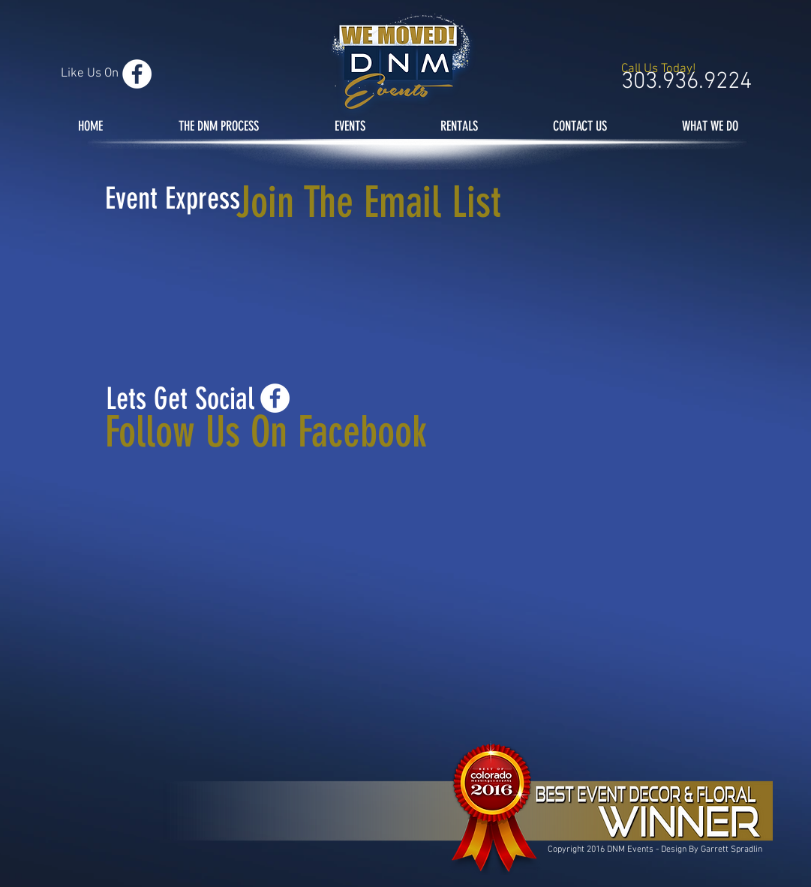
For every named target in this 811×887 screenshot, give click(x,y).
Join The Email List (368, 202)
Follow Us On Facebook (266, 432)
